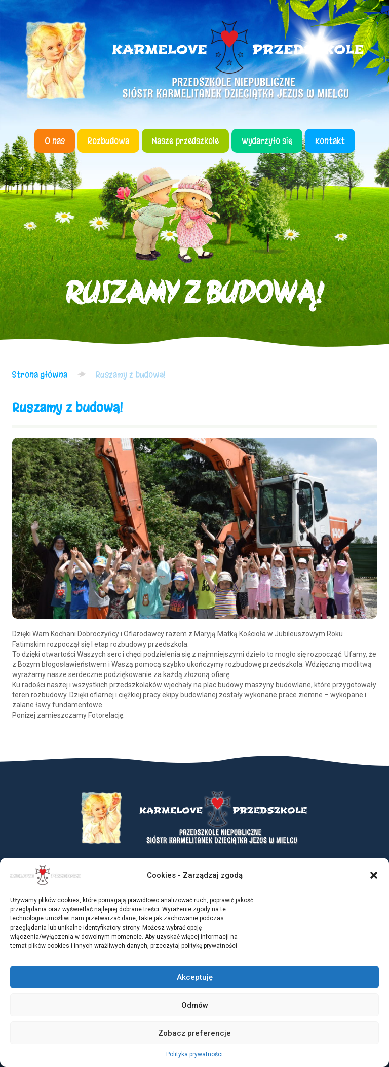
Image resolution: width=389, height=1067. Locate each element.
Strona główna (39, 374)
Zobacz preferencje (194, 1033)
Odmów (194, 1005)
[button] (374, 875)
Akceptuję (195, 977)
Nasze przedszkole (185, 140)
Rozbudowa (108, 140)
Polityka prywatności (194, 1054)
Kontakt (330, 140)
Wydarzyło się (267, 140)
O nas (55, 140)
